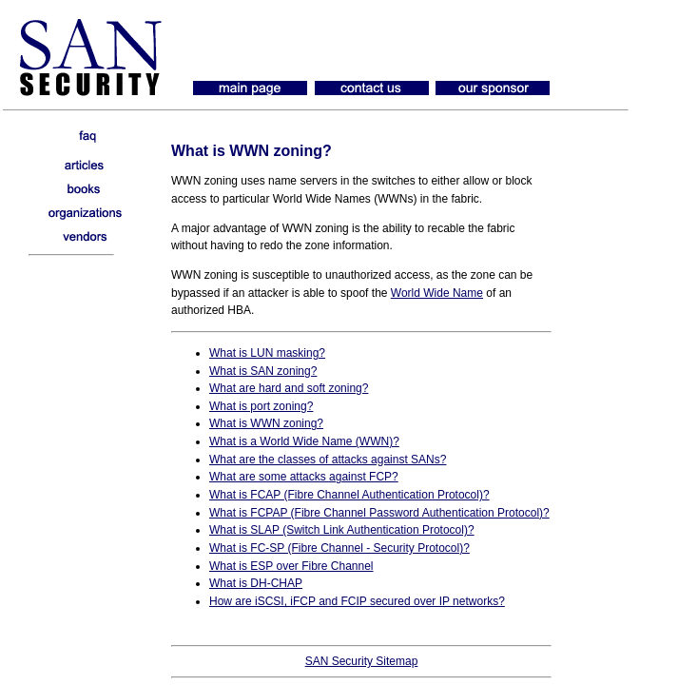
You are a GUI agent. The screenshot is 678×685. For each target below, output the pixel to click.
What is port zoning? (261, 406)
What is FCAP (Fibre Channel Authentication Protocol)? (349, 494)
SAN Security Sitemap (361, 661)
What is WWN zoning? (266, 423)
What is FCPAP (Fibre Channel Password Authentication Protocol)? (379, 512)
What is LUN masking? (267, 353)
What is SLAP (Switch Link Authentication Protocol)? (342, 530)
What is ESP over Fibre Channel (291, 566)
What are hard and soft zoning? (288, 388)
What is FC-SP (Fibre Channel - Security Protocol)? (339, 548)
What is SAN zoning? (263, 371)
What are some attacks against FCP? (303, 476)
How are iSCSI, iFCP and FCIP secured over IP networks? (357, 601)
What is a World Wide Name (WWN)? (304, 441)
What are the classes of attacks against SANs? (327, 459)
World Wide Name (437, 293)
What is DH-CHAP (255, 583)
